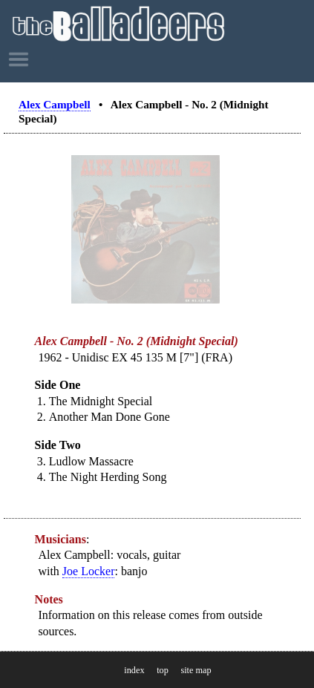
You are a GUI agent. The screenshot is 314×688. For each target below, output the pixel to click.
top (163, 670)
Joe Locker (88, 571)
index (134, 670)
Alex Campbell (55, 104)
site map (195, 670)
